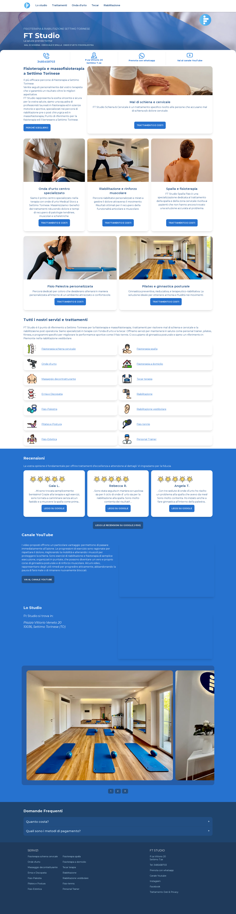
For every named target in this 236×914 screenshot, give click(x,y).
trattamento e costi (150, 125)
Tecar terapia (69, 867)
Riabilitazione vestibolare (75, 878)
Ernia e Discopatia (37, 872)
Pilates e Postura (36, 883)
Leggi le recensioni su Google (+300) (118, 525)
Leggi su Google (54, 508)
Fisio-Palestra (35, 878)
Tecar (95, 5)
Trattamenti (59, 5)
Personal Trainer (71, 889)
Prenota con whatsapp (162, 870)
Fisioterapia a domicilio (74, 862)
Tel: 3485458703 (158, 865)
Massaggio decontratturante (43, 867)
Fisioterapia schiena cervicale (43, 856)
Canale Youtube (158, 875)
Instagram (155, 881)
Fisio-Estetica (35, 889)
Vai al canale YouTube (38, 579)
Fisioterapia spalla (72, 856)
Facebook (155, 886)
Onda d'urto (79, 5)
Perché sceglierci (37, 127)
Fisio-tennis (69, 883)
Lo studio (41, 5)
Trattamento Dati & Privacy (164, 892)
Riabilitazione (112, 5)
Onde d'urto (34, 862)
